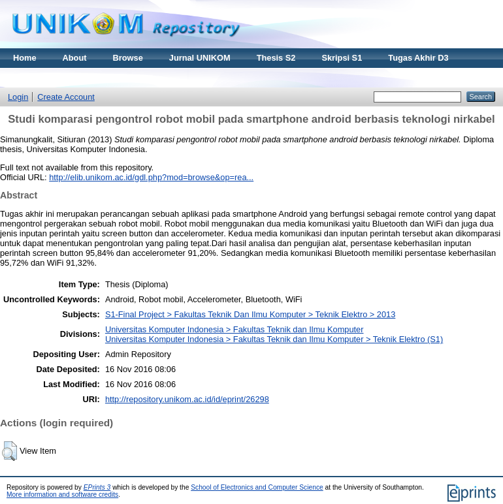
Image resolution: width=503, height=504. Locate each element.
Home (25, 58)
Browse (128, 58)
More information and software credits (62, 494)
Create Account (66, 97)
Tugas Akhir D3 (418, 58)
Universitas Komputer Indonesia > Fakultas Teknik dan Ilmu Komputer (234, 329)
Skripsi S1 (341, 58)
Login (18, 97)
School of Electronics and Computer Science (257, 487)
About (75, 58)
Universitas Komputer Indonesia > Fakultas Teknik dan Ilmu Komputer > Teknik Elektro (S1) (274, 339)
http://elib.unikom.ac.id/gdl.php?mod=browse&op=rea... (151, 177)
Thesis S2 (276, 58)
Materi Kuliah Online (53, 77)
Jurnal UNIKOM (200, 58)
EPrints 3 (97, 487)
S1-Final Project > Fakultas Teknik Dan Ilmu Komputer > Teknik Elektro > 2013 (250, 314)
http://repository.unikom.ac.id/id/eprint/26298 (187, 399)
